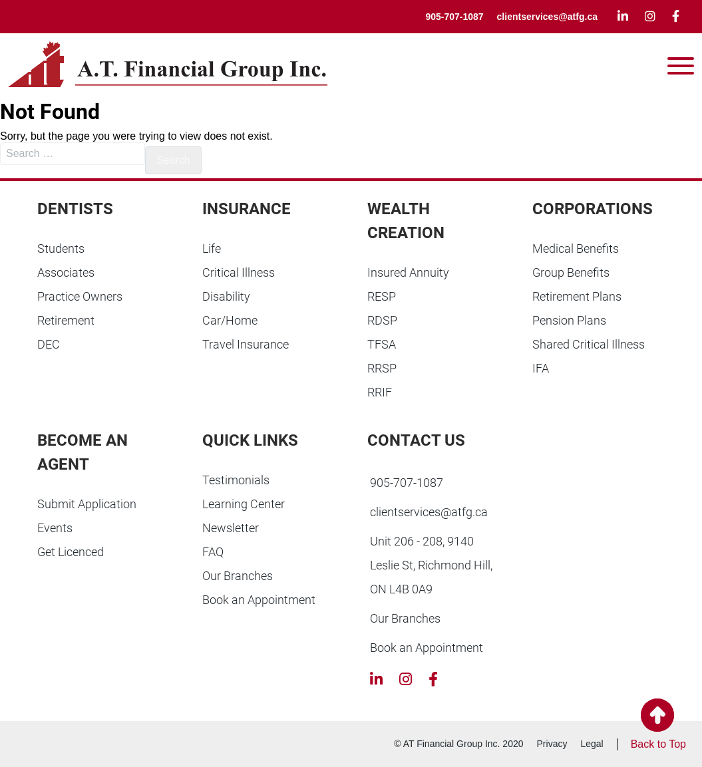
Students (61, 248)
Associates (65, 272)
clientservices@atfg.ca (547, 16)
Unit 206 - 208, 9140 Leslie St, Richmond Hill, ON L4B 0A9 (431, 565)
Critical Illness (238, 272)
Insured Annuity (408, 272)
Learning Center (243, 504)
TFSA (381, 344)
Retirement (65, 320)
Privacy (552, 743)
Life (211, 248)
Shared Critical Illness (588, 344)
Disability (226, 296)
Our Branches (237, 576)
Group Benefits (571, 272)
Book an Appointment (258, 600)
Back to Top (658, 744)
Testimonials (235, 480)
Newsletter (230, 528)
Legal (591, 743)
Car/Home (230, 320)
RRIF (379, 392)
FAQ (213, 552)
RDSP (382, 320)
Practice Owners (79, 296)
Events (55, 528)
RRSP (382, 368)
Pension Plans (569, 320)
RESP (381, 296)
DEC (48, 344)
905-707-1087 (454, 16)
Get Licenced (70, 552)
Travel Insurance (245, 344)
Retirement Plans (576, 296)
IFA (540, 368)
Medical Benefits (575, 248)
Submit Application (86, 504)
